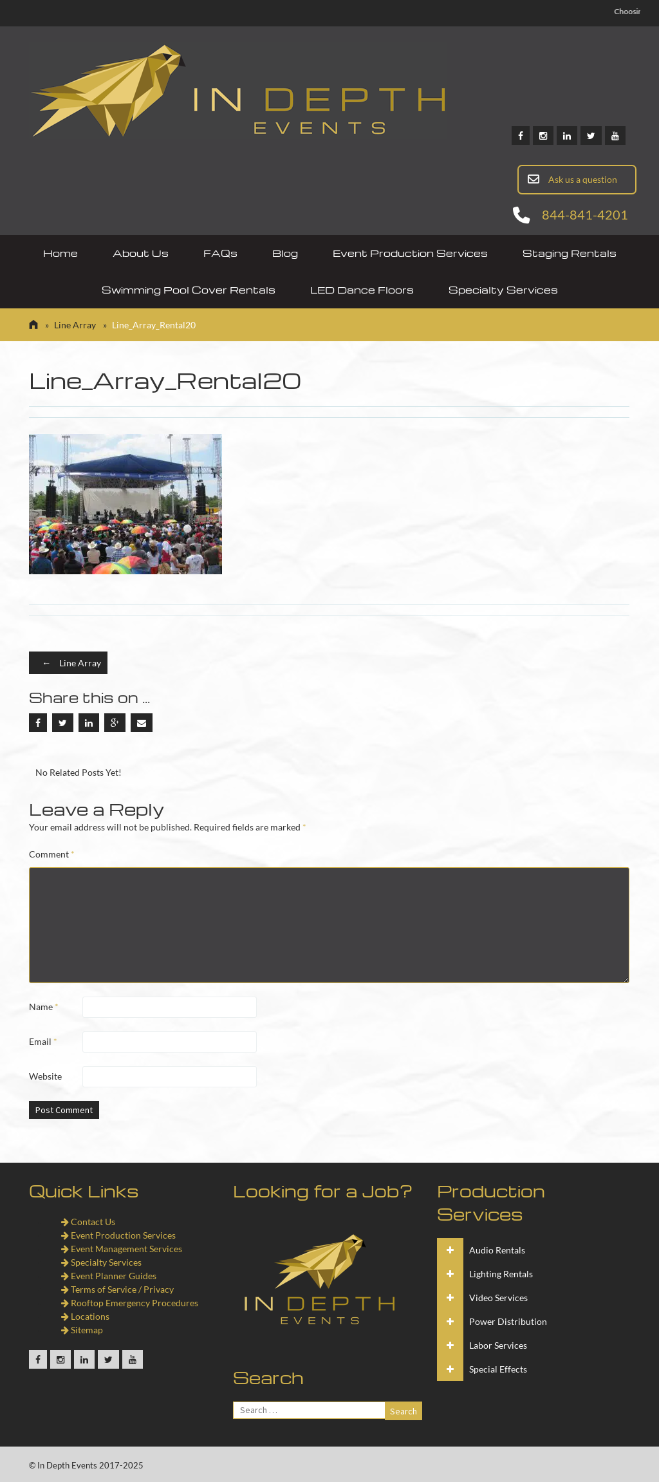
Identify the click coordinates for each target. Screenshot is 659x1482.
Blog (285, 253)
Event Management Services (121, 1248)
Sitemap (82, 1329)
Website (45, 1076)
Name (44, 1006)
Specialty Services (503, 289)
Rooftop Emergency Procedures (129, 1302)
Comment (52, 854)
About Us (141, 253)
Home (60, 253)
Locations (85, 1316)
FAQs (220, 253)
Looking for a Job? (323, 1190)
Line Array (75, 324)
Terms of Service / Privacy (117, 1289)
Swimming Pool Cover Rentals (188, 289)
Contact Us (88, 1221)
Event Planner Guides (108, 1275)
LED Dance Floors (362, 289)
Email (43, 1041)
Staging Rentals (570, 253)
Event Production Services (410, 253)
